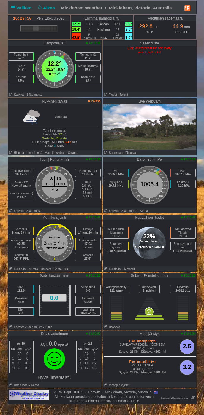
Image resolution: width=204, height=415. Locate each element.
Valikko (22, 7)
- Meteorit (45, 269)
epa (63, 344)
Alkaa (46, 7)
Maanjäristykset (116, 385)
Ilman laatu (18, 385)
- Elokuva (130, 152)
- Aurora (32, 269)
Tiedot (110, 94)
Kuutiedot (17, 269)
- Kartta (143, 211)
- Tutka (47, 327)
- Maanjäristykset (54, 152)
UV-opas (112, 327)
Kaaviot (16, 94)
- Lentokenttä (33, 152)
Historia (16, 152)
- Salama (72, 152)
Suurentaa (113, 152)
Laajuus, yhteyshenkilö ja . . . (178, 398)
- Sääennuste (33, 94)
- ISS (66, 269)
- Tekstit (123, 94)
